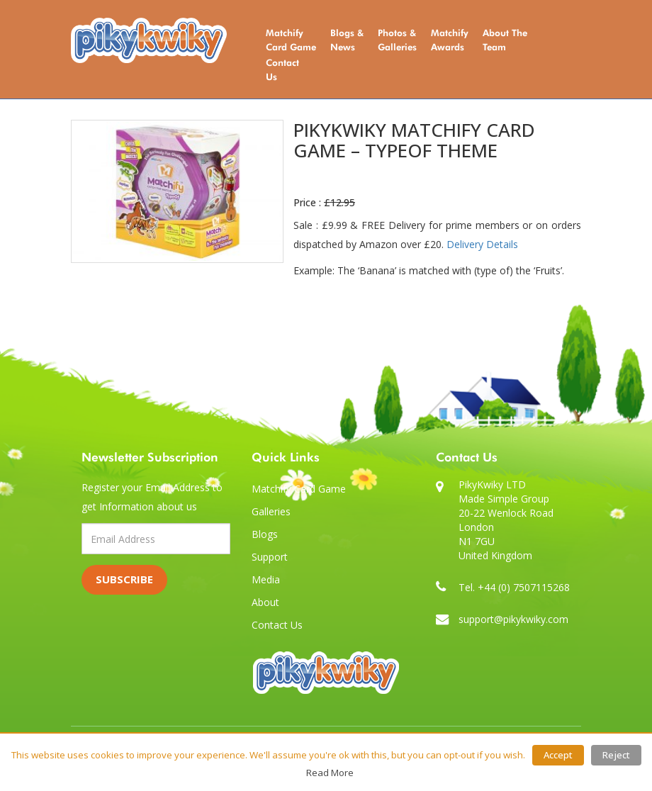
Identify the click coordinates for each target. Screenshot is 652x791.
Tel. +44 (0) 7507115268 (514, 587)
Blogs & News (347, 39)
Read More (330, 772)
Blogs (265, 534)
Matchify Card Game (291, 39)
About (265, 602)
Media (266, 579)
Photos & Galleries (397, 39)
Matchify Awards (449, 39)
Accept (558, 754)
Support (270, 556)
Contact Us (282, 69)
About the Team (505, 39)
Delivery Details (482, 244)
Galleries (271, 511)
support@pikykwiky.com (513, 619)
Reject (616, 754)
